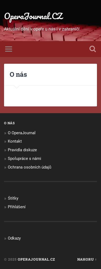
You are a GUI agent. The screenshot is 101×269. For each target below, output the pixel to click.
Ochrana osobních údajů (29, 167)
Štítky (13, 198)
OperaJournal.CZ (33, 16)
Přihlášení (17, 206)
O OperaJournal (22, 132)
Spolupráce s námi (24, 158)
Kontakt (15, 141)
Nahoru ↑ (87, 259)
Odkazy (14, 238)
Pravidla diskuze (22, 149)
